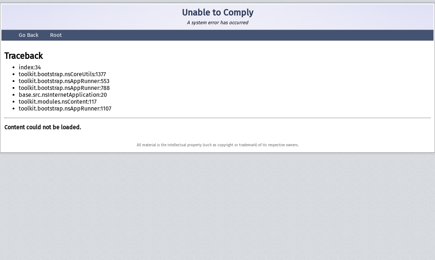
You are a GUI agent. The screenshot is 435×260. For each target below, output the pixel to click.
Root (53, 35)
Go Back (22, 35)
